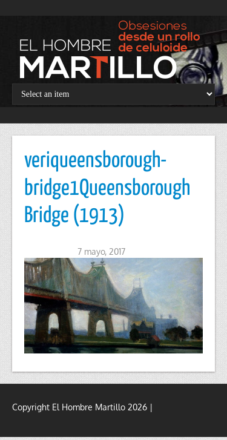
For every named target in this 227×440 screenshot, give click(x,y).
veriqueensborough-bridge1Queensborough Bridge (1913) (107, 188)
